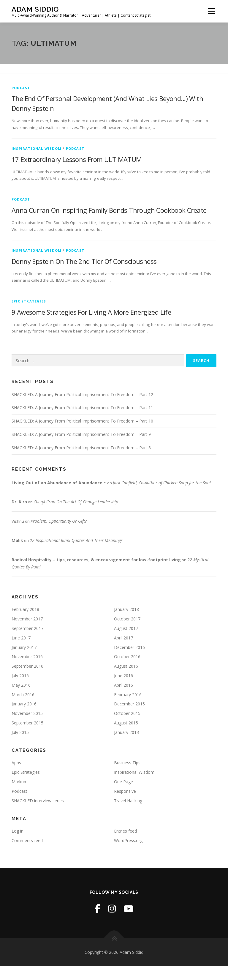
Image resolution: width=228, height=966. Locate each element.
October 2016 (127, 656)
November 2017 (27, 619)
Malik (17, 540)
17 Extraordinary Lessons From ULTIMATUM (77, 159)
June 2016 (123, 675)
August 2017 (126, 628)
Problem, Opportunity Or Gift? (59, 521)
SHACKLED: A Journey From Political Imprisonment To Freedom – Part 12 (82, 394)
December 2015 (129, 704)
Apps (16, 762)
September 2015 (27, 723)
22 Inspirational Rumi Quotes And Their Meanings (76, 540)
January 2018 (126, 609)
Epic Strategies (29, 301)
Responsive (125, 791)
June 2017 (21, 638)
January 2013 (126, 732)
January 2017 (24, 647)
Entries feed (125, 831)
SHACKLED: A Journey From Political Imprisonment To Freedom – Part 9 (81, 434)
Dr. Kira (19, 502)
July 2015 (20, 732)
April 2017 (123, 638)
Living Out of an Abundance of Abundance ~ (59, 483)
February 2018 (25, 609)
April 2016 (123, 685)
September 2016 (27, 666)
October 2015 (127, 713)
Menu (211, 11)
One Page (123, 781)
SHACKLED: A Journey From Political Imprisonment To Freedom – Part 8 (81, 447)
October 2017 (127, 619)
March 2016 (23, 694)
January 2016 (24, 704)
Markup (19, 781)
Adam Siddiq (35, 9)
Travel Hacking (128, 800)
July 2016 (20, 675)
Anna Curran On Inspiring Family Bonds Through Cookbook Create (109, 210)
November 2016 (27, 656)
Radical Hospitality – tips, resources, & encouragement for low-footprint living (96, 559)
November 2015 (27, 713)
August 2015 (126, 723)
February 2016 (128, 694)
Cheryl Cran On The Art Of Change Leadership (76, 502)
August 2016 (126, 666)
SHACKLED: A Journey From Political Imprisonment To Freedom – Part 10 (82, 421)
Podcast (21, 88)
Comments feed (27, 840)
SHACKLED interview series (38, 800)
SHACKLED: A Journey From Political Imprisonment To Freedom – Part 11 (82, 407)
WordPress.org (128, 840)
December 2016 (129, 647)
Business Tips (127, 762)
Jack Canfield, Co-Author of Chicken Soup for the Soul (162, 483)
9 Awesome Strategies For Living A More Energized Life (91, 312)
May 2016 (21, 685)
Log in (17, 831)
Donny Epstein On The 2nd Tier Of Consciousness (84, 261)
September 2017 (27, 628)
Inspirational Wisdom (36, 148)
